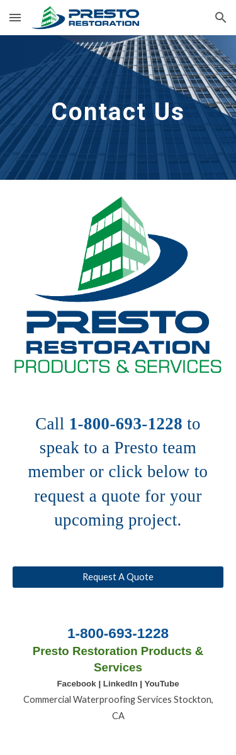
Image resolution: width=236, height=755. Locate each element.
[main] (118, 107)
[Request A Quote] (118, 576)
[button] (15, 17)
